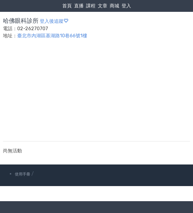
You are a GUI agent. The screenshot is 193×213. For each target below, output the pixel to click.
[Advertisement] (96, 93)
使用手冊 (22, 174)
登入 (126, 6)
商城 (114, 6)
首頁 (67, 6)
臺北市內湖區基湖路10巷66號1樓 (52, 35)
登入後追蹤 (54, 21)
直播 (79, 6)
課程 (90, 6)
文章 (102, 6)
